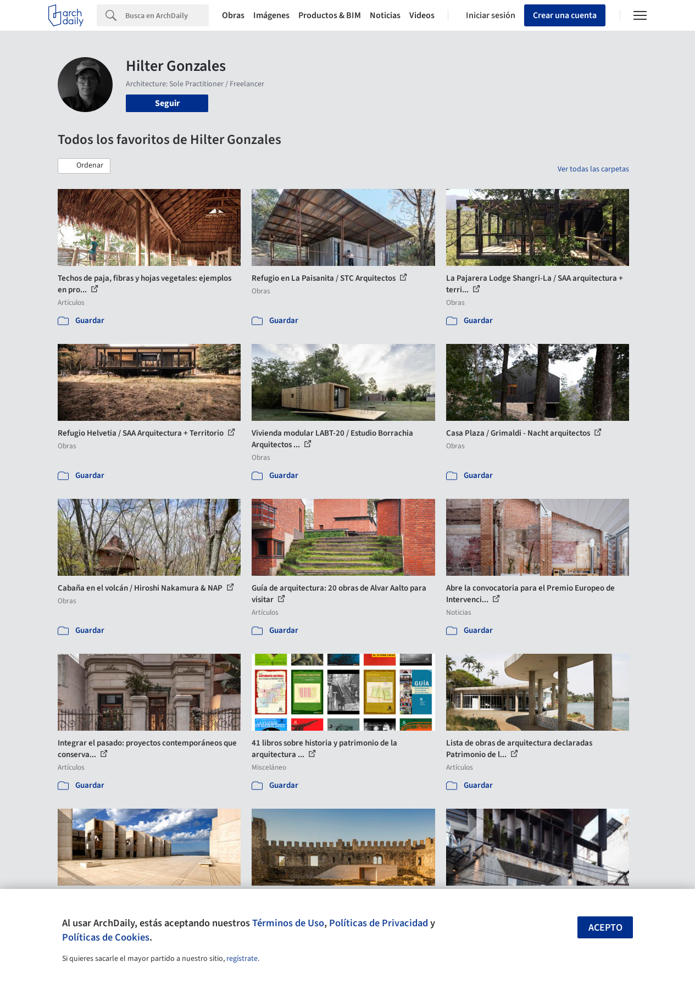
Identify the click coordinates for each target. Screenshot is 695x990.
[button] (84, 166)
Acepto (605, 928)
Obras (233, 15)
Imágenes (271, 15)
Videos (422, 15)
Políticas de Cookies (105, 937)
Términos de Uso (288, 923)
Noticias (385, 15)
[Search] (167, 15)
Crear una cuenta (565, 15)
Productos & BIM (329, 15)
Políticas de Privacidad (378, 923)
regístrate (242, 958)
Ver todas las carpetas (593, 169)
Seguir (167, 103)
